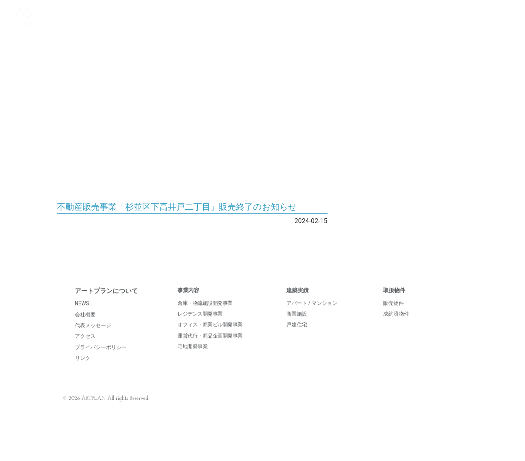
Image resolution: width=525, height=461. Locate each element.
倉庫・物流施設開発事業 (205, 313)
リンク (82, 368)
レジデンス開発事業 (200, 324)
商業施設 (296, 324)
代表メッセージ (93, 336)
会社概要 (85, 324)
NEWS (82, 314)
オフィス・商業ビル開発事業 (210, 335)
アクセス (85, 346)
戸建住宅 (296, 335)
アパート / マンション (312, 313)
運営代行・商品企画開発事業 (210, 346)
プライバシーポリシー (101, 357)
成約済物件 (396, 324)
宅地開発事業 (192, 357)
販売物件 (393, 313)
